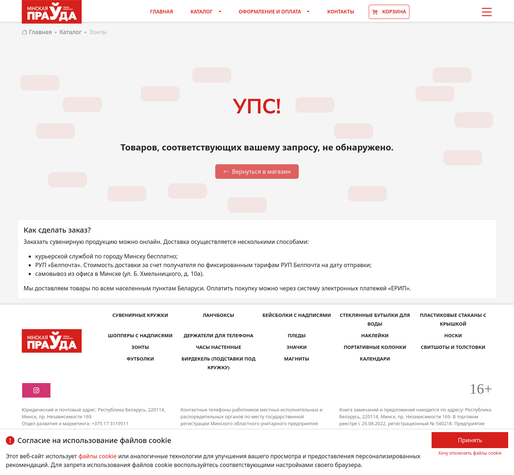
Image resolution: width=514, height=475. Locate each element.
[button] (487, 12)
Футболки (140, 358)
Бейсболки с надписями (296, 314)
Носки (453, 335)
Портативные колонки (375, 346)
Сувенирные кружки (140, 314)
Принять (470, 440)
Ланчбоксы (218, 314)
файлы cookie (98, 456)
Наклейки (375, 335)
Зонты (140, 346)
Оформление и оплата (270, 11)
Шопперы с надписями (140, 335)
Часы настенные (218, 346)
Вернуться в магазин (257, 172)
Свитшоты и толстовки (453, 346)
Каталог (202, 11)
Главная (161, 11)
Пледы (296, 335)
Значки (296, 346)
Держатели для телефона (218, 335)
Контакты (340, 11)
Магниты (297, 358)
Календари (375, 358)
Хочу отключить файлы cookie (470, 453)
